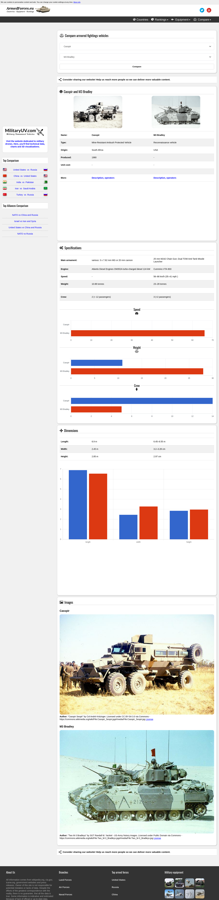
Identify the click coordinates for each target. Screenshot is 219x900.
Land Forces (65, 880)
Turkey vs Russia (25, 195)
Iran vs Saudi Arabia (25, 188)
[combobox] (137, 46)
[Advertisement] (25, 76)
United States (118, 880)
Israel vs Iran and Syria (25, 221)
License (149, 719)
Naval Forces (65, 894)
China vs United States (25, 176)
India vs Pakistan (25, 182)
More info (76, 2)
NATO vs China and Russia (25, 215)
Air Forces (64, 887)
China (115, 894)
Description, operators (103, 178)
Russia (115, 887)
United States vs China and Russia (25, 227)
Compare (136, 66)
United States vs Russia (25, 170)
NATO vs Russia (25, 233)
